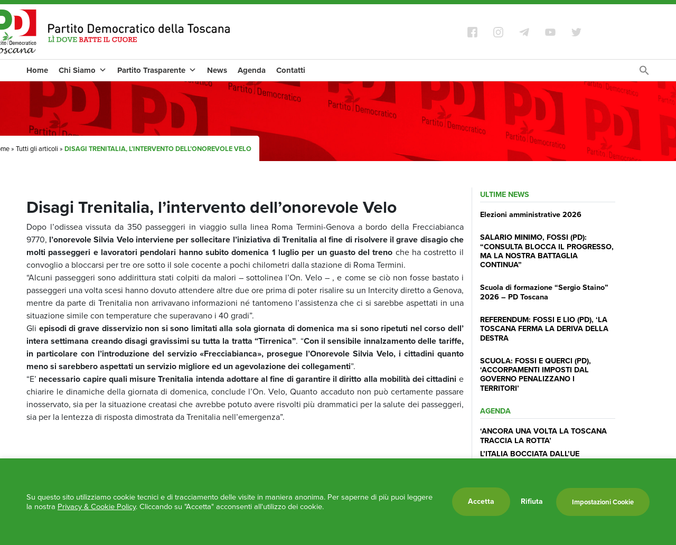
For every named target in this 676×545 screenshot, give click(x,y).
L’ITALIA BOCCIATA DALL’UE (529, 453)
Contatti (290, 70)
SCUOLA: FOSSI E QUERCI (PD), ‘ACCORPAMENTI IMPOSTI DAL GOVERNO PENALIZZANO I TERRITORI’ (535, 374)
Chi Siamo (83, 70)
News (217, 70)
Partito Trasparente (156, 70)
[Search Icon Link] (644, 73)
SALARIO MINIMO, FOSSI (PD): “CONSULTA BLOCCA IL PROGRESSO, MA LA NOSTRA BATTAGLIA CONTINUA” (547, 250)
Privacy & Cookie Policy (97, 506)
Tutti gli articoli (37, 149)
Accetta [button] (481, 501)
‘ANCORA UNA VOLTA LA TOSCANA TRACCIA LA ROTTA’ (543, 435)
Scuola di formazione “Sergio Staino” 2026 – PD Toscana (544, 291)
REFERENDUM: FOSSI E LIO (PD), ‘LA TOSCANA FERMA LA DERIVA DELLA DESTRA (544, 329)
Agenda (252, 70)
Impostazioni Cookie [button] (603, 502)
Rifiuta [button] (532, 501)
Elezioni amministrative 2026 (530, 214)
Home (37, 70)
